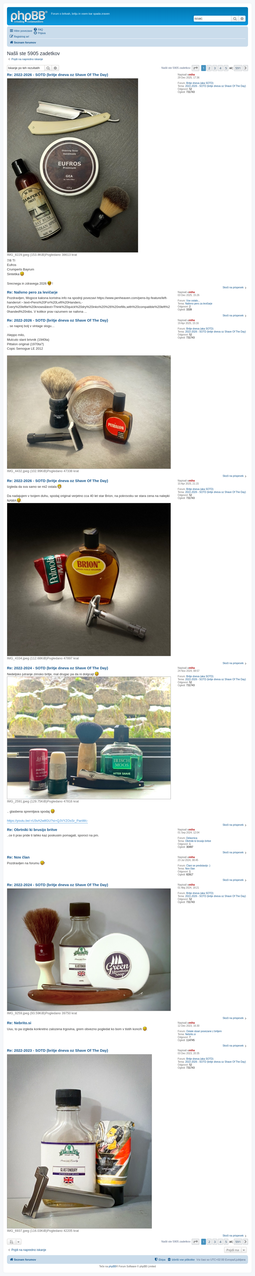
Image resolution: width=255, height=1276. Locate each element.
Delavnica (191, 838)
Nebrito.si (190, 1034)
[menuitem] (38, 29)
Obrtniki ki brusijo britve (198, 841)
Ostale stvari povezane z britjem (204, 1031)
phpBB (112, 1266)
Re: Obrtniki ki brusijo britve (32, 829)
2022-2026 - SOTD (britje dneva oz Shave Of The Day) (215, 86)
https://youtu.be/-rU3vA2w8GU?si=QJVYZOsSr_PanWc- (47, 821)
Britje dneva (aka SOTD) (199, 83)
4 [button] (220, 68)
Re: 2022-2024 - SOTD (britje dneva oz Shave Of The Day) (57, 668)
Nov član (190, 868)
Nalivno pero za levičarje (198, 303)
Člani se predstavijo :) (198, 865)
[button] (195, 68)
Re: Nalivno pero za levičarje (32, 292)
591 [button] (238, 68)
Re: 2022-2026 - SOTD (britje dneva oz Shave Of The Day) (57, 75)
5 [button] (226, 68)
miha (192, 74)
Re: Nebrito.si (19, 1023)
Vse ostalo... (193, 300)
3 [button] (215, 68)
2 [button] (209, 68)
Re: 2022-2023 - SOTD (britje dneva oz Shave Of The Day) (57, 1050)
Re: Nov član (18, 857)
